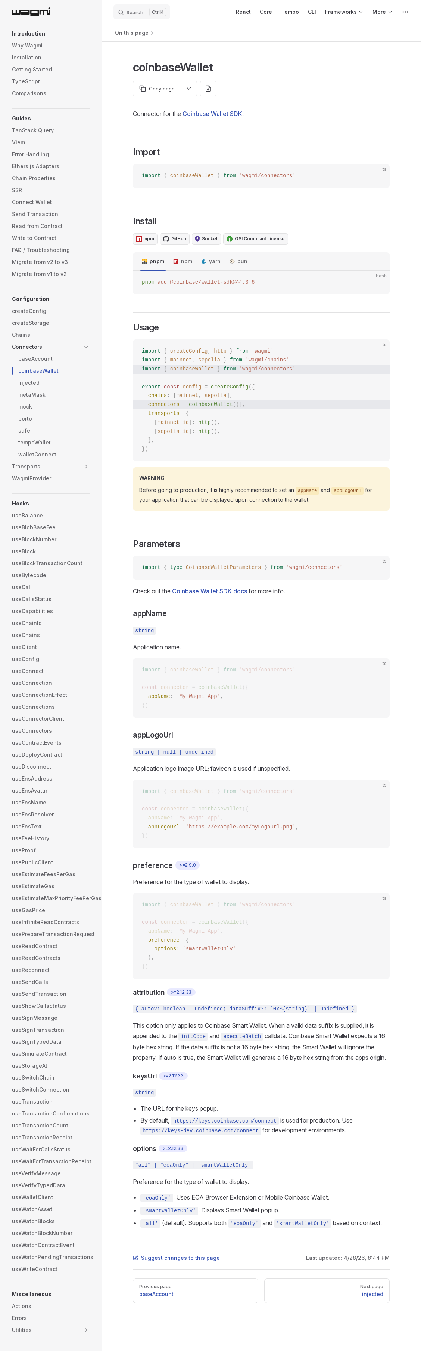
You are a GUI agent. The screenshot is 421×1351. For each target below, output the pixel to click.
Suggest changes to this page (176, 1258)
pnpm (157, 261)
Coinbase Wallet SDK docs (209, 591)
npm (186, 261)
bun (242, 261)
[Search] (141, 11)
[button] (51, 34)
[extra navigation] (405, 12)
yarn (215, 261)
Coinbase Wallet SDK (212, 113)
